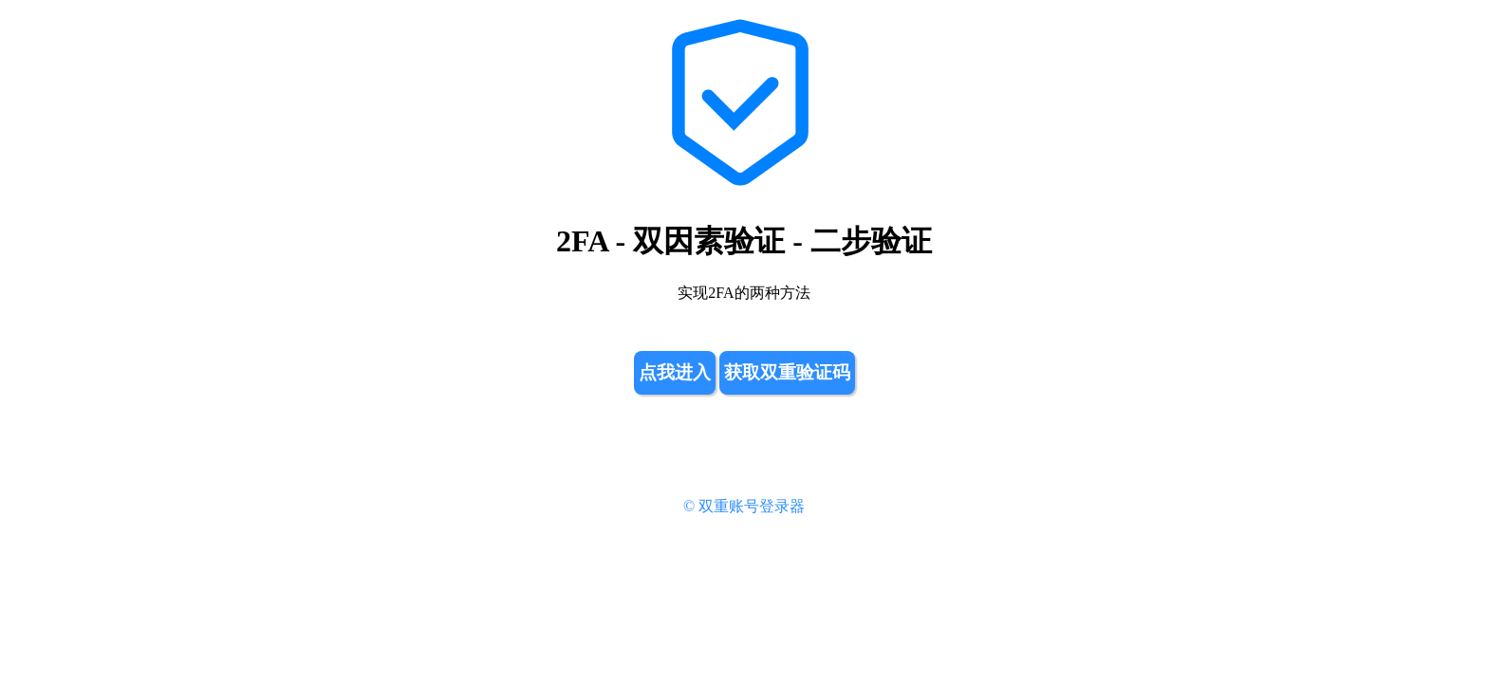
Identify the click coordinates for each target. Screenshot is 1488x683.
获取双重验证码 (787, 372)
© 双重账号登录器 (744, 506)
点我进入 (675, 372)
